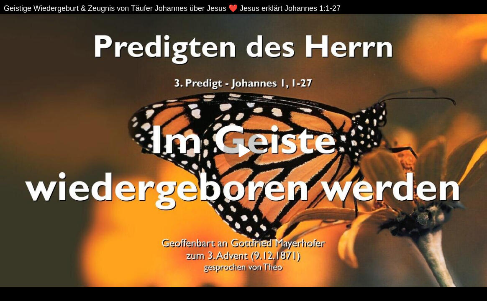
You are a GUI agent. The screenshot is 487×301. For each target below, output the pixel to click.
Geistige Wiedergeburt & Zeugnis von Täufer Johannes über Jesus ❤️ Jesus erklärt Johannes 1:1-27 (172, 8)
